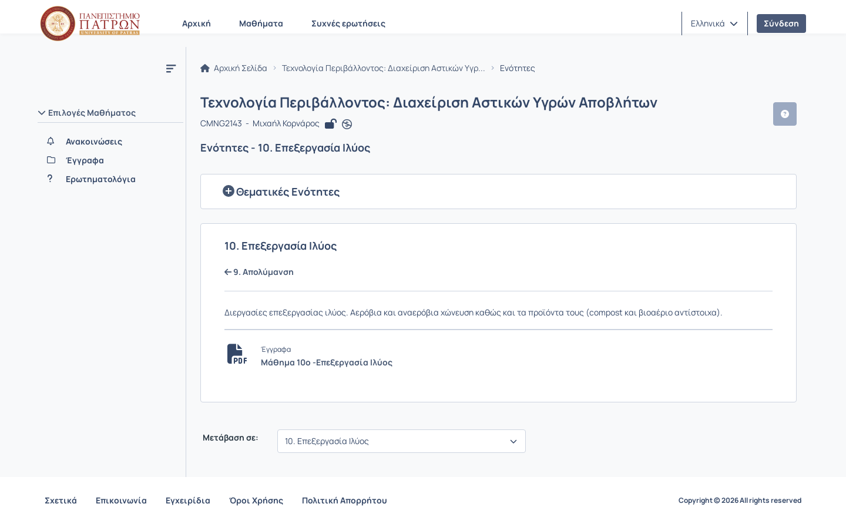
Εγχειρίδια (188, 500)
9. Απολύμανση (259, 272)
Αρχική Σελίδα (233, 68)
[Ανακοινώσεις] (110, 141)
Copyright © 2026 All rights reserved (740, 500)
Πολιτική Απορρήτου (344, 500)
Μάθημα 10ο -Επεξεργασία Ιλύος (326, 362)
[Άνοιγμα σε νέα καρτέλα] (347, 124)
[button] (714, 23)
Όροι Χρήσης (256, 500)
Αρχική (196, 23)
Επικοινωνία (121, 500)
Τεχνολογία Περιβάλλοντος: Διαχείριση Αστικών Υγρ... (383, 68)
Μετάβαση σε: (229, 437)
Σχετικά (61, 500)
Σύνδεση (781, 23)
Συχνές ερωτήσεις (348, 23)
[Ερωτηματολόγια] (110, 179)
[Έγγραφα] (110, 160)
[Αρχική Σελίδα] (90, 23)
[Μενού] (171, 68)
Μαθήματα (261, 23)
